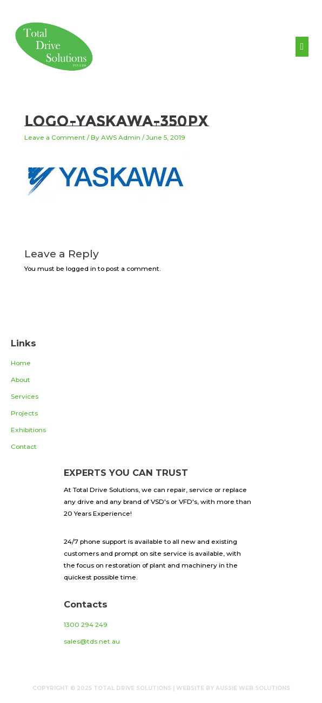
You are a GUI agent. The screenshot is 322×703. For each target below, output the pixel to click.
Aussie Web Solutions (253, 688)
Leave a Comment (54, 137)
